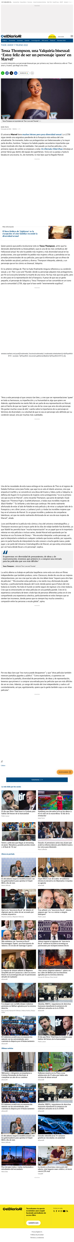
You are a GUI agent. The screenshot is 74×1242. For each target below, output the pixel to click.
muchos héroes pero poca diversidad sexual (41, 134)
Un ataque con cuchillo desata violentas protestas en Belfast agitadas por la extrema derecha (18, 1006)
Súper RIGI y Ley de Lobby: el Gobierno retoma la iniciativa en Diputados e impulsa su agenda (55, 881)
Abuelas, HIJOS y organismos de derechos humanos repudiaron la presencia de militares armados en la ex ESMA (54, 1006)
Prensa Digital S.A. (37, 1232)
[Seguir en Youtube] (64, 1211)
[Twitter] (11, 73)
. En (42, 149)
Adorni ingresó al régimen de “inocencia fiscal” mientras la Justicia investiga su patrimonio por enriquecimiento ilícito (54, 943)
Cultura (3, 765)
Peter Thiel (49, 2)
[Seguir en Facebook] (56, 1211)
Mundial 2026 (61, 40)
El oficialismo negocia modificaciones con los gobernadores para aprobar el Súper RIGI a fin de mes (18, 881)
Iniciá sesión (61, 36)
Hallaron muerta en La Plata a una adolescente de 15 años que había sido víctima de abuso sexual (53, 1075)
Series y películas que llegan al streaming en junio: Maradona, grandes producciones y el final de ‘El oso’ (18, 845)
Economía (12, 40)
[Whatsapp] (2, 73)
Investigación (35, 40)
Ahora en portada (7, 854)
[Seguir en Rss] (67, 1211)
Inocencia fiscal (16, 2)
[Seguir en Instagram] (61, 1211)
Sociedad (20, 40)
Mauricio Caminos (6, 917)
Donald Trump (56, 2)
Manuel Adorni (23, 2)
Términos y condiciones (37, 1237)
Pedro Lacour (5, 816)
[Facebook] (7, 73)
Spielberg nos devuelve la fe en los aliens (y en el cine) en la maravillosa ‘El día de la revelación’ (55, 814)
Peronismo (29, 2)
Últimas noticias (7, 1048)
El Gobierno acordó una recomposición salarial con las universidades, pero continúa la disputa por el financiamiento (17, 1039)
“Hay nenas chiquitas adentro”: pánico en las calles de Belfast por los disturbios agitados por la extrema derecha (54, 973)
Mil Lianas (45, 40)
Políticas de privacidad (37, 1235)
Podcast (52, 40)
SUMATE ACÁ (33, 1223)
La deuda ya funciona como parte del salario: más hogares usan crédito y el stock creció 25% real (55, 1169)
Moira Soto (4, 1171)
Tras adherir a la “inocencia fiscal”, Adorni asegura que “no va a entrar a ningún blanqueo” (54, 912)
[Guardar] (32, 73)
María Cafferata (42, 849)
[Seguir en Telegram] (58, 1211)
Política (4, 40)
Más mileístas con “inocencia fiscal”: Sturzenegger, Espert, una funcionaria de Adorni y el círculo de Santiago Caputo (17, 943)
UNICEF (61, 2)
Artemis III (66, 2)
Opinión (27, 40)
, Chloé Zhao (57, 149)
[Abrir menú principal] (72, 36)
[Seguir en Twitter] (54, 1211)
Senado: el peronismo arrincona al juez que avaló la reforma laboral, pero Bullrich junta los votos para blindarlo (55, 845)
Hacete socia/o (52, 36)
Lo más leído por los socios (11, 787)
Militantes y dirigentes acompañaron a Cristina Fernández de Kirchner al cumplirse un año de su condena (16, 1075)
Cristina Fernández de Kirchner (39, 2)
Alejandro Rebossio (18, 917)
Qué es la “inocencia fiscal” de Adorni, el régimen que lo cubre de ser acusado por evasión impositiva (17, 912)
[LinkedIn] (15, 73)
